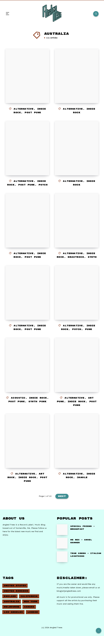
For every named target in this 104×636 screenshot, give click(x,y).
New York (31, 601)
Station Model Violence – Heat (24, 161)
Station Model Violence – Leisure (24, 89)
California (29, 596)
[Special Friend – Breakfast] (62, 529)
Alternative (24, 109)
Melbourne (12, 607)
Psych (43, 185)
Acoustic (18, 398)
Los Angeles (13, 612)
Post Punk (33, 112)
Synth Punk (37, 401)
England (10, 596)
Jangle (82, 477)
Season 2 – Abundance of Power (76, 91)
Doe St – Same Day (71, 166)
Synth (92, 257)
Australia (11, 601)
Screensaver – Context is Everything (27, 380)
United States (15, 585)
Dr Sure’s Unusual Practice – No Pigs (25, 306)
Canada (29, 607)
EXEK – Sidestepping (26, 235)
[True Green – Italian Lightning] (62, 556)
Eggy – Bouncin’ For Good (76, 235)
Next (62, 496)
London (32, 612)
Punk (88, 329)
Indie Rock (38, 398)
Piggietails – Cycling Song (75, 456)
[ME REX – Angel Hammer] (62, 543)
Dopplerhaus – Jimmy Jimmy (26, 456)
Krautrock (76, 257)
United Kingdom (16, 591)
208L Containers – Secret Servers (76, 306)
